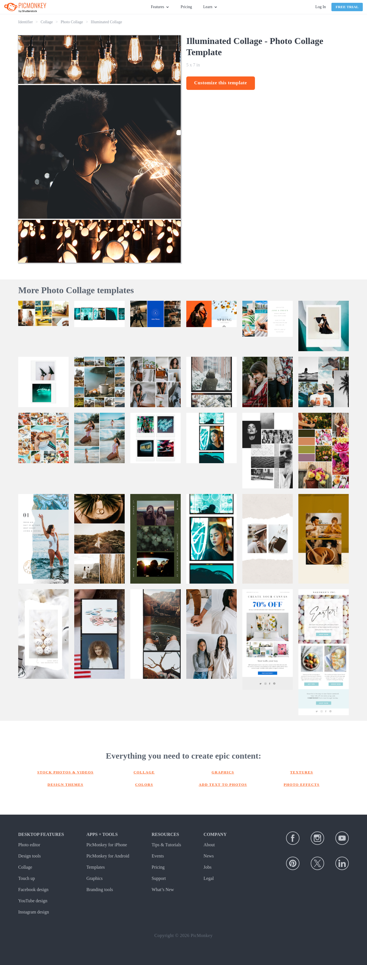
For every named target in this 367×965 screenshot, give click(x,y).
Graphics (223, 772)
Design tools (29, 856)
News (209, 856)
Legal (209, 878)
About (209, 844)
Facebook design (33, 889)
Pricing (186, 7)
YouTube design (32, 900)
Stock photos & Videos (65, 772)
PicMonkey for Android (107, 856)
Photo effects (302, 784)
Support (159, 878)
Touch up (26, 878)
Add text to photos (223, 784)
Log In (320, 7)
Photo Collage (72, 22)
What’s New (163, 889)
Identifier (25, 22)
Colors (144, 784)
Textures (301, 772)
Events (158, 856)
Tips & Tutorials (166, 844)
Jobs (208, 867)
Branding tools (99, 889)
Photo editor (29, 844)
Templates (95, 867)
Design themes (65, 784)
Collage (47, 22)
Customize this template (220, 82)
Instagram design (33, 912)
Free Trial (347, 7)
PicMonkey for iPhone (106, 844)
